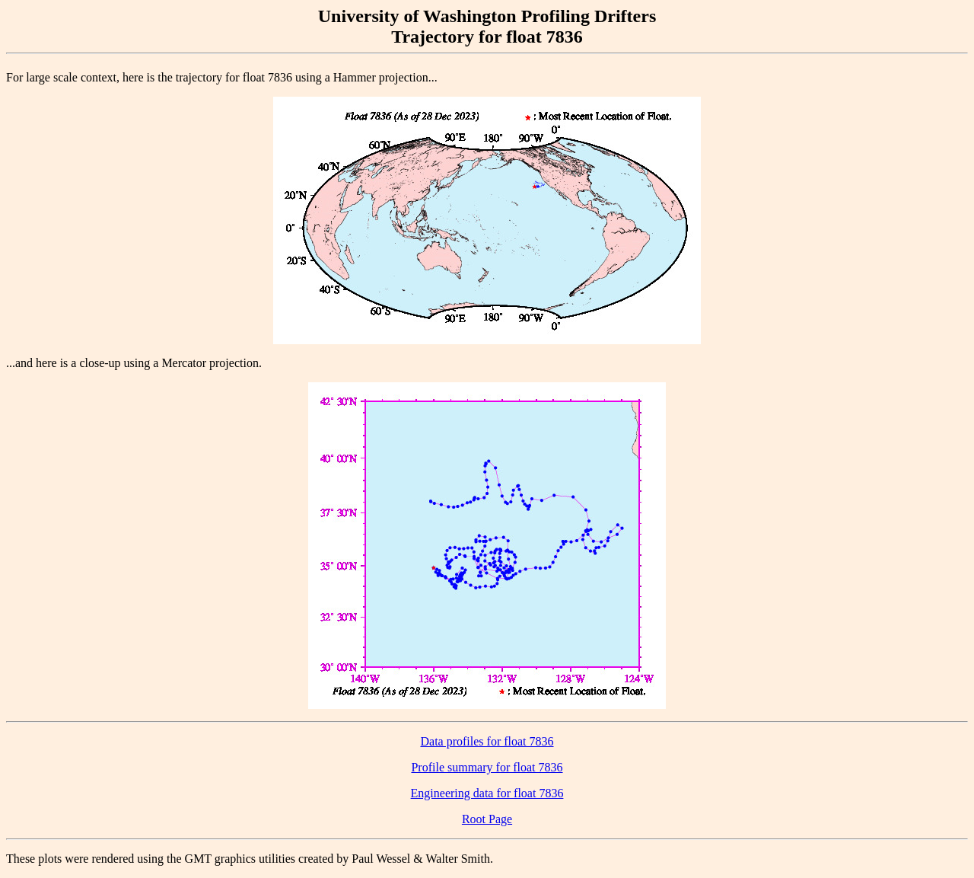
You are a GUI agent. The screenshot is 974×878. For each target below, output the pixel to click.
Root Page (487, 819)
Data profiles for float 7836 (486, 741)
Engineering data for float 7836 (487, 793)
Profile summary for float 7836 (486, 767)
